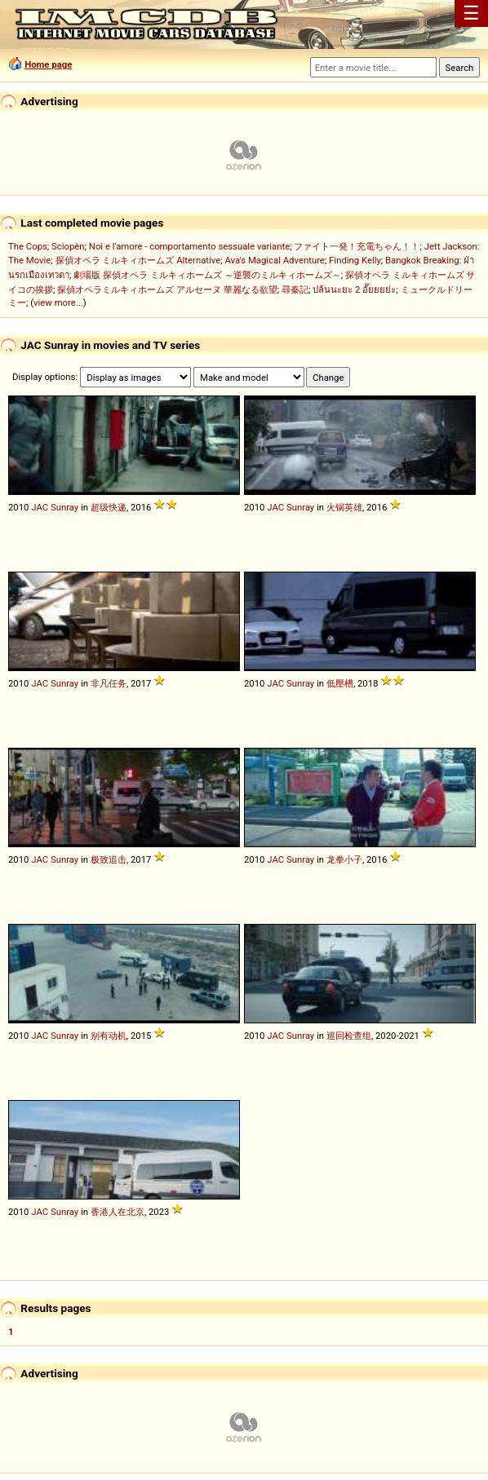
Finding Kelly (355, 260)
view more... (58, 302)
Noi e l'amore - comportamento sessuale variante (189, 246)
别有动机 (108, 1035)
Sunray (64, 507)
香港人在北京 (117, 1211)
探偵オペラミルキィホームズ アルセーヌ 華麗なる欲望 (167, 289)
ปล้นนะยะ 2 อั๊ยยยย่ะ (354, 289)
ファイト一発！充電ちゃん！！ (356, 246)
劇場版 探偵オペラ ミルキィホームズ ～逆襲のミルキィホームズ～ (206, 275)
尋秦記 (295, 289)
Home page (48, 64)
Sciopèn (68, 246)
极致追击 (108, 859)
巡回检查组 (348, 1035)
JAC (39, 507)
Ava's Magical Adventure (274, 260)
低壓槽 (339, 683)
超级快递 (108, 507)
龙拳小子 (344, 859)
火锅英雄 (344, 507)
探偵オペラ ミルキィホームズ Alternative (138, 260)
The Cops (27, 246)
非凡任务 (108, 683)
